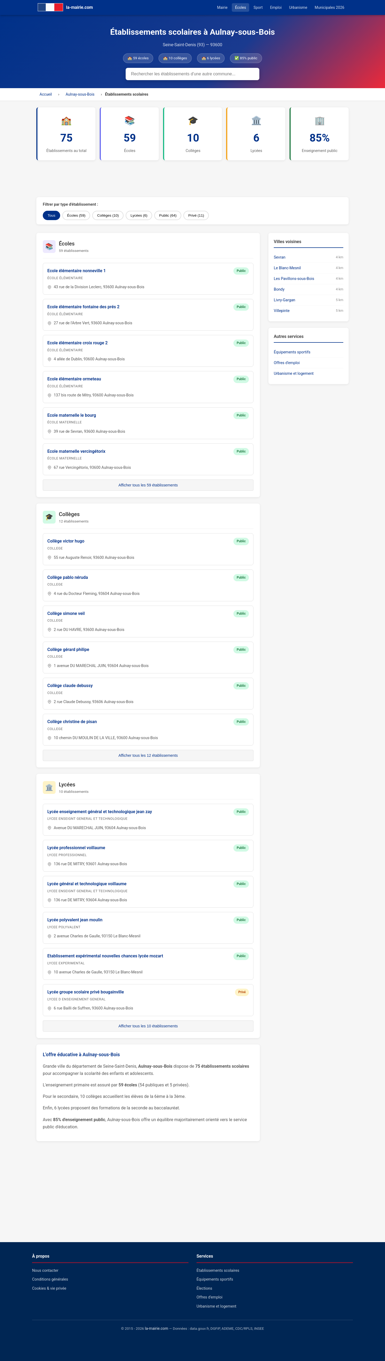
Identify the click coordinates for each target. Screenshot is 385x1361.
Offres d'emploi (287, 363)
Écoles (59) (76, 215)
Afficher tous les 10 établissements (148, 1026)
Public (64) (167, 215)
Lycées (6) (138, 215)
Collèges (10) (108, 215)
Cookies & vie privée (49, 1288)
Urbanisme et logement (294, 373)
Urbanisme (298, 7)
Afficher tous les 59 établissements (148, 485)
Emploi (276, 7)
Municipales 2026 (329, 7)
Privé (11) (196, 215)
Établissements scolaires (218, 1270)
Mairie (222, 7)
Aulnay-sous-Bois (80, 94)
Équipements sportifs (292, 352)
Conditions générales (50, 1279)
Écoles (240, 7)
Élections (204, 1288)
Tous (51, 215)
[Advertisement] (166, 179)
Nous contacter (45, 1270)
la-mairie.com (156, 1328)
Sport (258, 7)
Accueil (46, 94)
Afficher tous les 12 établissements (148, 755)
